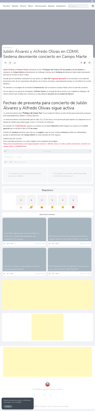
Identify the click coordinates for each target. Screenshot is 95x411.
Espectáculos (61, 6)
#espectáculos (9, 157)
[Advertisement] (45, 295)
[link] (89, 63)
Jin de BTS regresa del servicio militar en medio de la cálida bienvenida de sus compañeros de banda (21, 236)
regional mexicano (58, 78)
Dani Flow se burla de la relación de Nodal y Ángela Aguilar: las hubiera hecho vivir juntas (68, 237)
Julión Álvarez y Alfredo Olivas (15, 69)
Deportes (51, 6)
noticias (19, 157)
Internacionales (40, 6)
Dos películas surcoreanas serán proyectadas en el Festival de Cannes (69, 174)
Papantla (15, 6)
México (30, 6)
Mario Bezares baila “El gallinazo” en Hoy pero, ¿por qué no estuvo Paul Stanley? (69, 267)
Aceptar (8, 406)
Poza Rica (6, 6)
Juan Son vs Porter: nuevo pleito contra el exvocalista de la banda (22, 267)
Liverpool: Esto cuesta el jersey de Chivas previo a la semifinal (24, 174)
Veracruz (23, 6)
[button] (83, 63)
